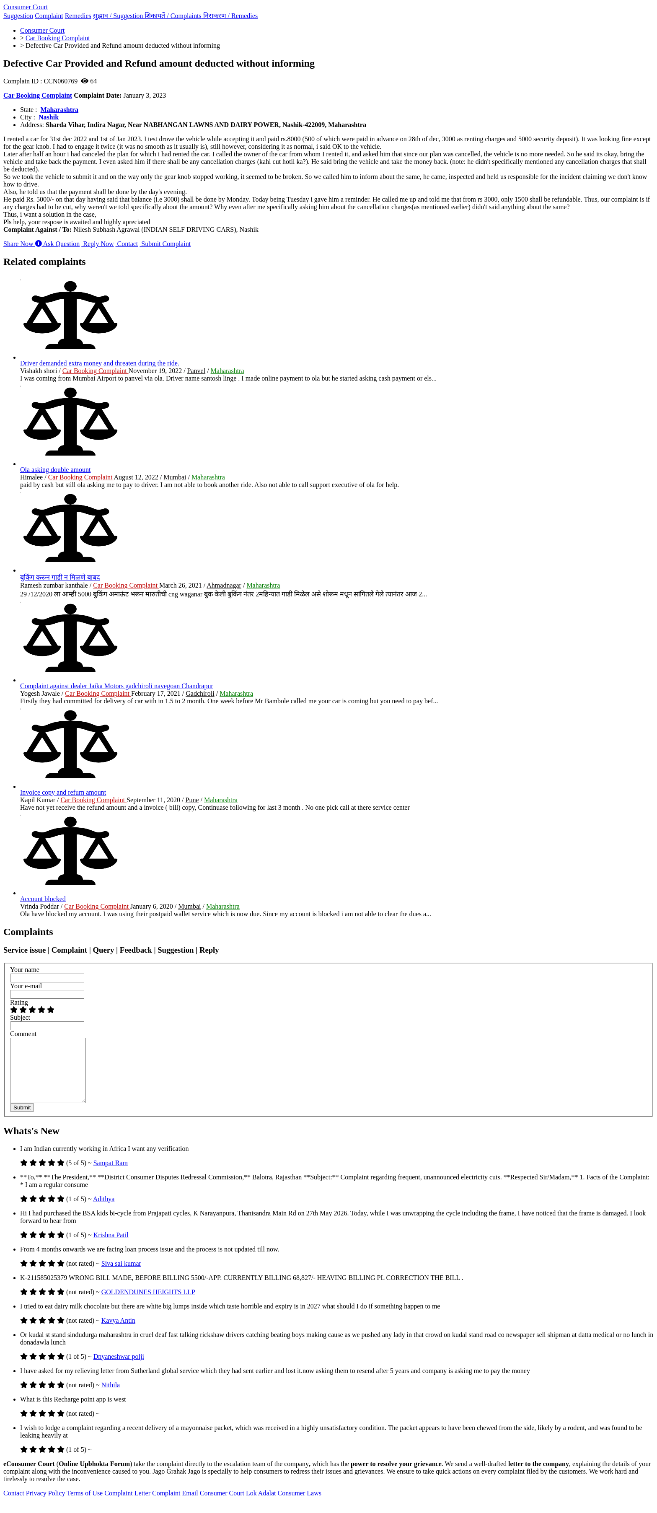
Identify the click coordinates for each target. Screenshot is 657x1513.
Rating (19, 1002)
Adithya (104, 1211)
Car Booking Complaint (37, 95)
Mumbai (174, 477)
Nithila (110, 1397)
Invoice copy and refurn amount (63, 792)
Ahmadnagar (224, 585)
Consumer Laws (299, 1505)
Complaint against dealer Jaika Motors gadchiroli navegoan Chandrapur (116, 685)
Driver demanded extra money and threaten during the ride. (99, 363)
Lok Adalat (261, 1505)
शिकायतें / (174, 15)
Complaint (49, 15)
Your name (24, 969)
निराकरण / (230, 15)
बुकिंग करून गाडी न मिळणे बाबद (60, 577)
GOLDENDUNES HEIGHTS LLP (148, 1304)
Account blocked (43, 898)
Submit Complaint (165, 243)
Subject (20, 1017)
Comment (23, 1033)
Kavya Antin (118, 1333)
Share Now (19, 243)
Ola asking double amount (55, 469)
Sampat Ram (110, 1175)
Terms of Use (85, 1505)
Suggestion (18, 15)
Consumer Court (25, 6)
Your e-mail (26, 986)
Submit (22, 1120)
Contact (127, 243)
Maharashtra (59, 109)
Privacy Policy (45, 1505)
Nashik (49, 117)
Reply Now (97, 243)
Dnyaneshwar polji (118, 1369)
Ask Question (57, 243)
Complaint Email (176, 1505)
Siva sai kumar (121, 1276)
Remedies (78, 15)
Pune (192, 799)
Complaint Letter (127, 1505)
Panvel (196, 370)
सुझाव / (119, 15)
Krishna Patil (111, 1247)
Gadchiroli (200, 693)
